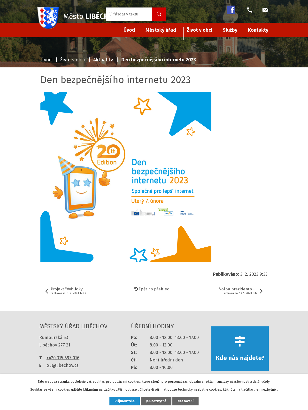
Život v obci (199, 30)
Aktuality (103, 60)
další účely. (261, 382)
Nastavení (185, 401)
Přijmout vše (125, 401)
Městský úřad (161, 30)
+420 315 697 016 (62, 357)
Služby (230, 30)
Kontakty (258, 30)
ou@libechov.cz (62, 365)
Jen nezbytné (156, 401)
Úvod (46, 60)
